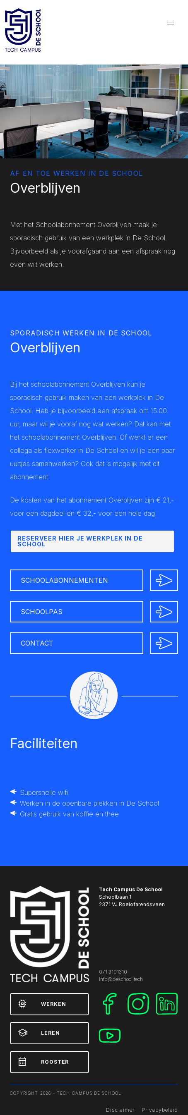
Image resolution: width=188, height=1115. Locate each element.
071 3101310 (113, 972)
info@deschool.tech (121, 979)
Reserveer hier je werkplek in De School (80, 541)
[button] (170, 22)
